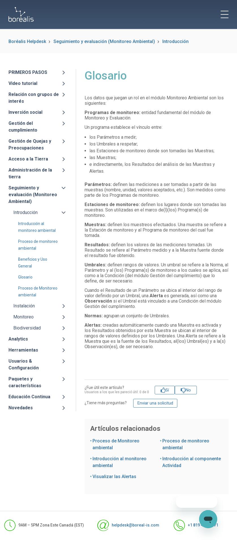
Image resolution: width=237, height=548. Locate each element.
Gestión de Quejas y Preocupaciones (29, 144)
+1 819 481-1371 (194, 525)
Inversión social (25, 112)
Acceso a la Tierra (28, 159)
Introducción (175, 41)
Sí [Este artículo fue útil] (167, 390)
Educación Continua (29, 396)
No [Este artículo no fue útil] (188, 390)
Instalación (24, 306)
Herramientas (23, 350)
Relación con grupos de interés (33, 98)
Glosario (25, 277)
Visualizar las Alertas (114, 476)
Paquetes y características (24, 382)
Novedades (20, 407)
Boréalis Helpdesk (27, 41)
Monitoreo (23, 317)
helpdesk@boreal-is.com (126, 525)
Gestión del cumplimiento (22, 127)
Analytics (18, 339)
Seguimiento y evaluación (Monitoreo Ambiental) (104, 41)
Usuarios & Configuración (23, 364)
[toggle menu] (225, 14)
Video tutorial (22, 83)
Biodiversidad (27, 328)
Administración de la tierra (30, 173)
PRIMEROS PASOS (27, 72)
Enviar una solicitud (155, 403)
